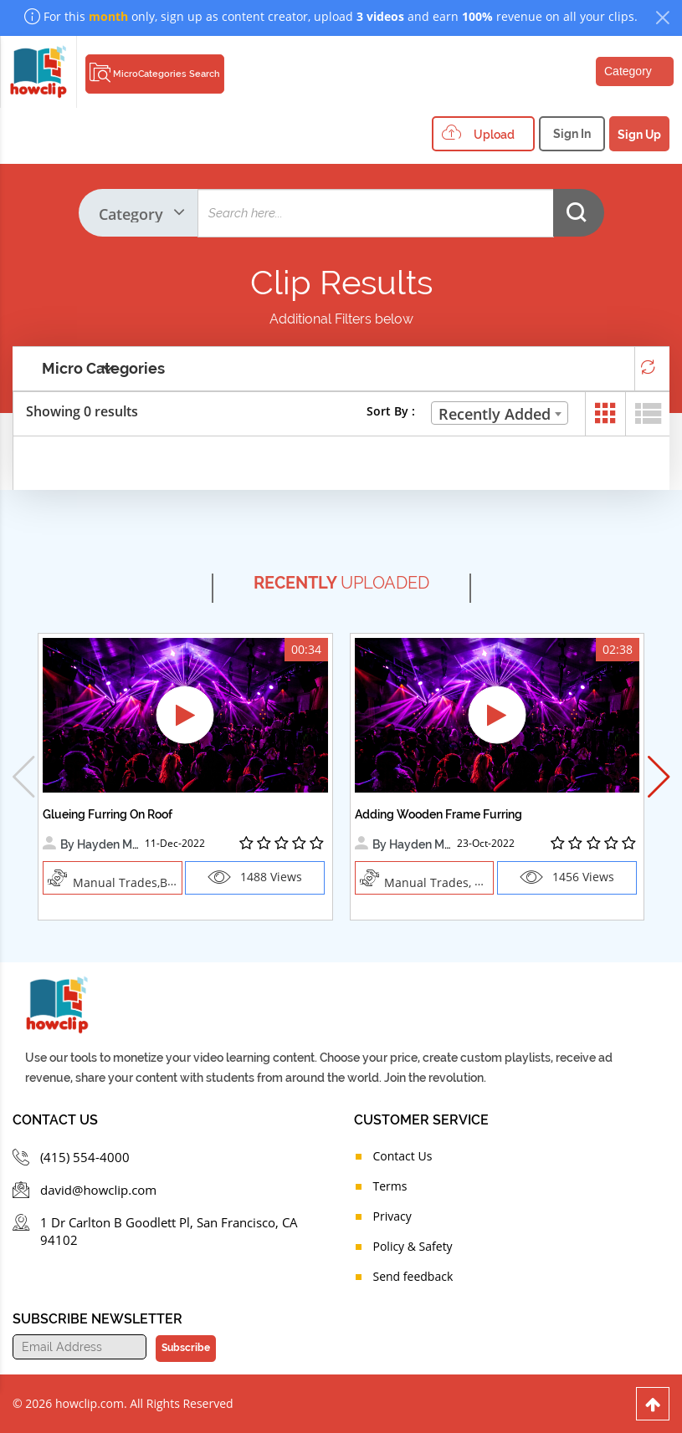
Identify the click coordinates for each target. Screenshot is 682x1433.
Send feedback (413, 1276)
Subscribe (186, 1348)
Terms (390, 1186)
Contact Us (403, 1156)
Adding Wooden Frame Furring (438, 814)
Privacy (392, 1216)
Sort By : (391, 411)
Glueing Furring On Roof (107, 814)
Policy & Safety (413, 1246)
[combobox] (499, 413)
